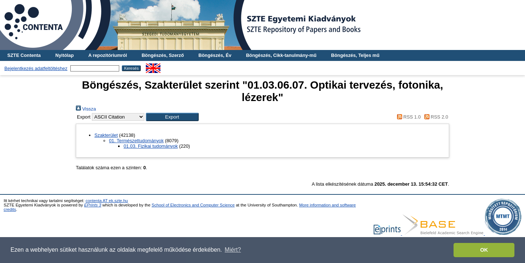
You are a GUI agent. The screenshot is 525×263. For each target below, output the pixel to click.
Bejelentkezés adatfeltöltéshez (35, 68)
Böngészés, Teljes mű (355, 55)
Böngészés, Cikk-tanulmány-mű (281, 55)
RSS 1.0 (407, 117)
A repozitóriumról (107, 55)
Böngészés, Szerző (162, 55)
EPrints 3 (92, 205)
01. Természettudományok (136, 140)
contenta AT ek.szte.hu (107, 200)
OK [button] (484, 250)
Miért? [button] (233, 250)
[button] (172, 117)
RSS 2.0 (435, 117)
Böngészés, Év (214, 55)
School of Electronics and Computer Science (193, 205)
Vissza (86, 109)
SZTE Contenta (24, 55)
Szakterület (106, 135)
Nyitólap (64, 55)
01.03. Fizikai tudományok (151, 146)
